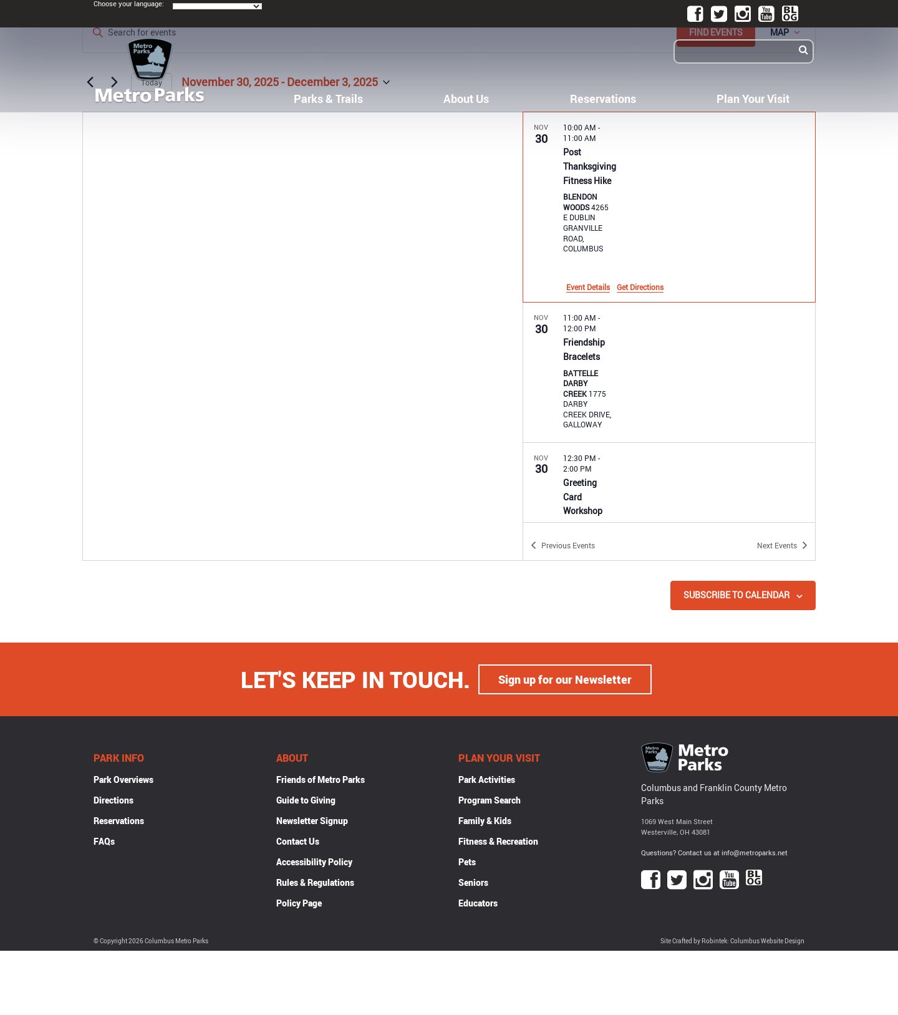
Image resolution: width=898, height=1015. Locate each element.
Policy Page (299, 903)
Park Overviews (123, 779)
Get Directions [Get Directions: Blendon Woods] (640, 287)
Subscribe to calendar (736, 595)
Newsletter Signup (312, 821)
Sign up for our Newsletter (565, 679)
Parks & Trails (328, 98)
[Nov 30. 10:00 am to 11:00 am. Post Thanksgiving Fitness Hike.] (669, 207)
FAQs (104, 841)
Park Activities (486, 779)
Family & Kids (484, 821)
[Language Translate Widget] (217, 6)
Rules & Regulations (315, 882)
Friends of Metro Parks (320, 779)
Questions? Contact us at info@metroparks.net (714, 852)
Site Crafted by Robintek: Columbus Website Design (732, 941)
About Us (466, 98)
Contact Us (297, 841)
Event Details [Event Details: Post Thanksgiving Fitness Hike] (588, 287)
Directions (113, 800)
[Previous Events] (563, 545)
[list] (669, 317)
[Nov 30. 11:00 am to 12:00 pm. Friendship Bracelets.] (669, 372)
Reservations (603, 98)
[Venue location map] (303, 336)
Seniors (473, 882)
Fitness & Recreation (498, 841)
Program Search (489, 800)
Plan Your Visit (753, 98)
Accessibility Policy (314, 862)
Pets (467, 862)
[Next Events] (782, 545)
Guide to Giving (306, 800)
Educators (478, 903)
